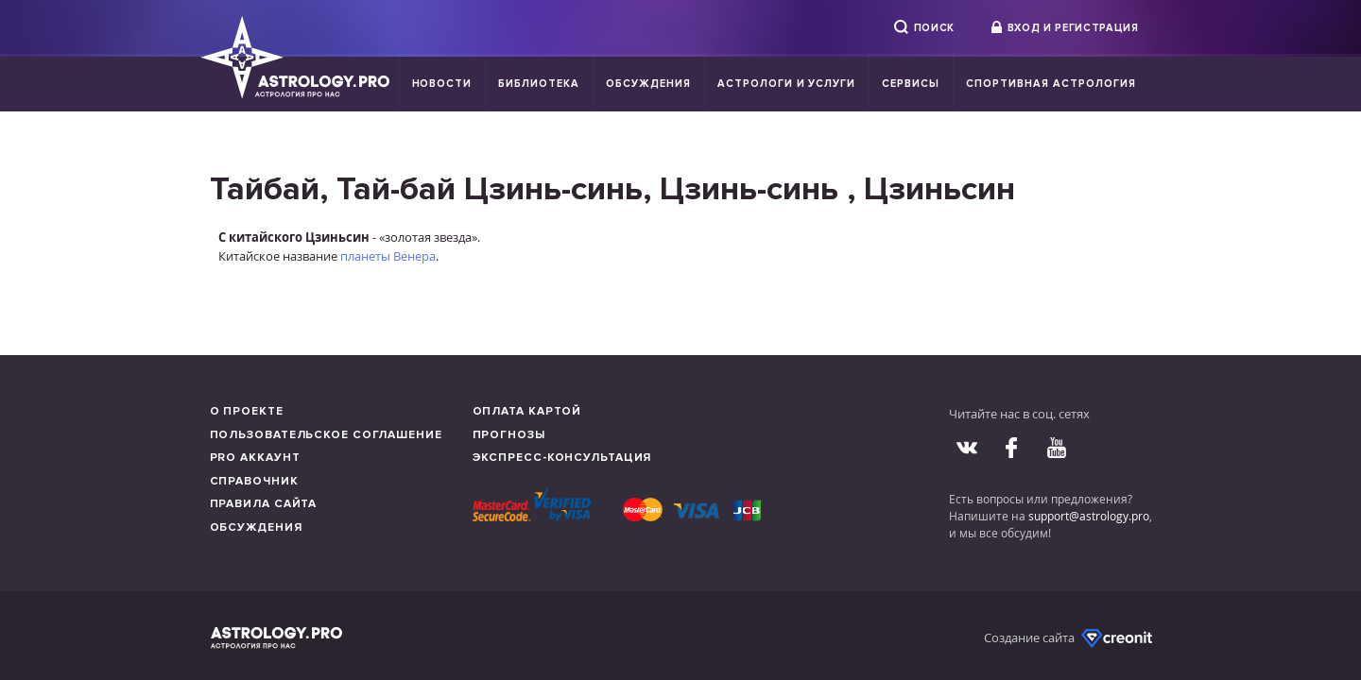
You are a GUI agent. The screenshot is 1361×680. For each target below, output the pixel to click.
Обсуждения (648, 83)
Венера (414, 255)
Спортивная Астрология (1050, 83)
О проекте (247, 411)
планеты (365, 255)
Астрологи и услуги (786, 83)
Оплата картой (527, 411)
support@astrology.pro (1088, 515)
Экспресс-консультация (562, 457)
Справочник (254, 481)
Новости (442, 83)
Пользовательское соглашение (326, 435)
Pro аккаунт (255, 457)
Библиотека (538, 83)
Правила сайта (264, 504)
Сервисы (910, 83)
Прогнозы (509, 435)
